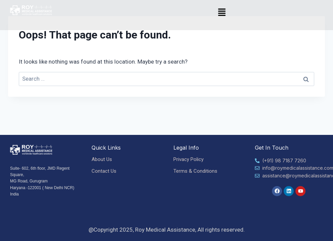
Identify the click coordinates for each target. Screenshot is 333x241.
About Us (102, 159)
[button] (222, 12)
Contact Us (104, 171)
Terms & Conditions (195, 171)
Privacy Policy (188, 159)
